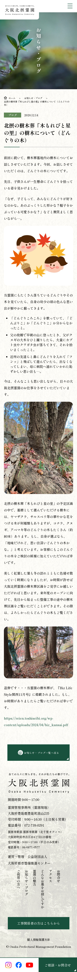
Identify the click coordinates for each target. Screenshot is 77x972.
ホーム (12, 98)
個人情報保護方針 (38, 940)
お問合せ (58, 876)
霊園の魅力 (34, 877)
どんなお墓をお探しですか (42, 889)
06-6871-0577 (31, 847)
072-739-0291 (34, 825)
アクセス (50, 876)
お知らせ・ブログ (33, 98)
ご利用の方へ (18, 879)
